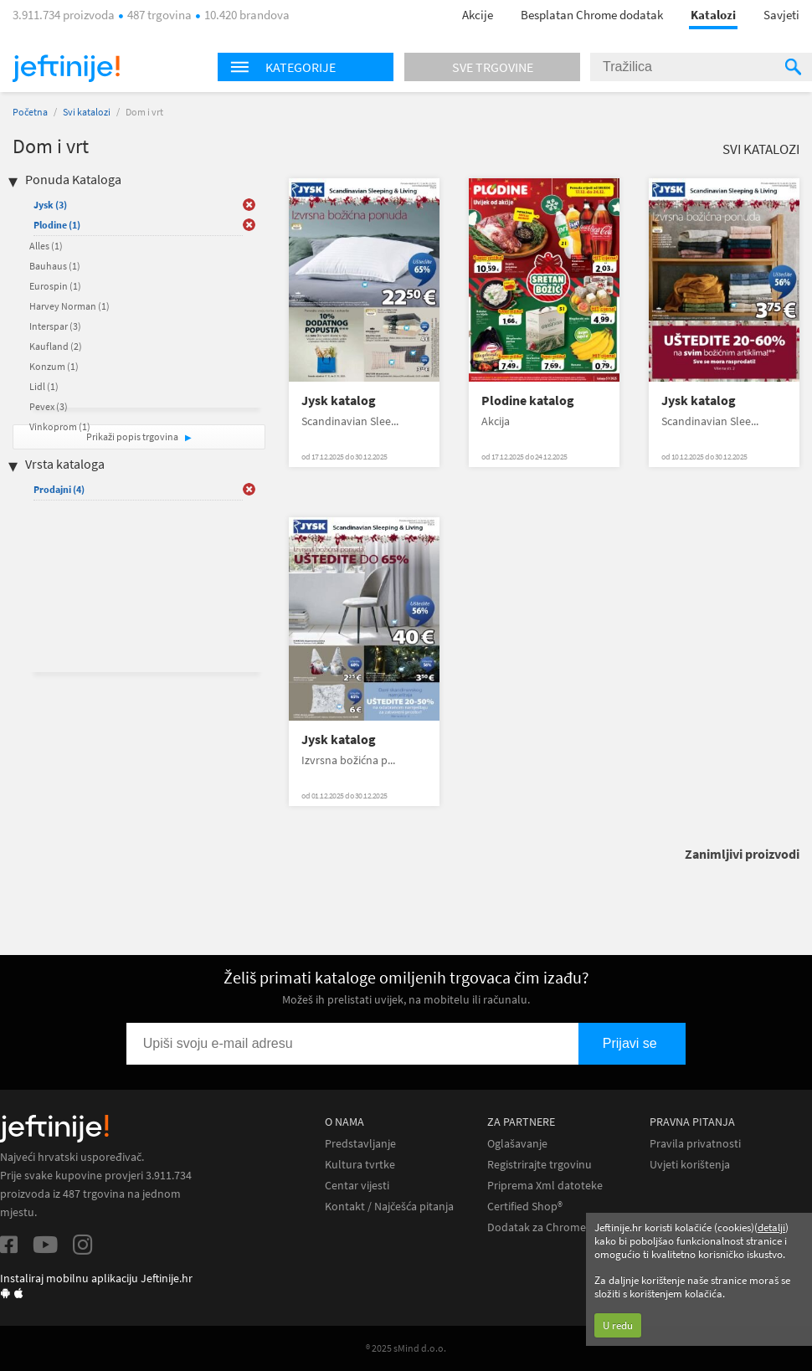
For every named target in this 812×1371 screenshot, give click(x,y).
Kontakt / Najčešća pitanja (389, 1206)
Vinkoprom (59, 426)
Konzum (54, 366)
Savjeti (781, 15)
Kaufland (55, 346)
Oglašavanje (517, 1144)
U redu (618, 1325)
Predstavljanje (360, 1144)
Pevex (48, 406)
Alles (46, 245)
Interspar (55, 326)
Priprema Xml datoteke (545, 1185)
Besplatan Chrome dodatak (592, 15)
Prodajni (59, 489)
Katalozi (713, 15)
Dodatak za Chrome (536, 1227)
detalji (771, 1227)
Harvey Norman (69, 306)
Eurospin (55, 286)
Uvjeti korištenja (690, 1165)
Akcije (477, 15)
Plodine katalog (527, 400)
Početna (30, 111)
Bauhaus (54, 265)
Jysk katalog (338, 400)
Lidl (44, 386)
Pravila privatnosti (695, 1144)
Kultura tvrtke (360, 1165)
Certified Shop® (525, 1206)
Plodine (56, 224)
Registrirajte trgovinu (539, 1165)
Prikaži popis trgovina (133, 436)
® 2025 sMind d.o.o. (406, 1348)
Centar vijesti (357, 1185)
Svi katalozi (86, 111)
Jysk (50, 204)
